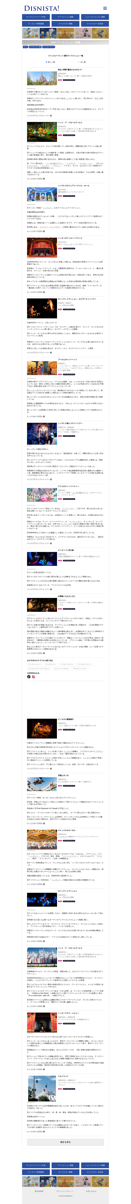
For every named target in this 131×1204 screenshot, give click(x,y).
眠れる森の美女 (52, 1059)
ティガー (32, 390)
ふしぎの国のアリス (54, 163)
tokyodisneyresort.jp (31, 88)
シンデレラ (70, 98)
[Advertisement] (51, 700)
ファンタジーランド (84, 664)
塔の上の (99, 163)
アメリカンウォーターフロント (39, 668)
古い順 (82, 62)
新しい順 (50, 62)
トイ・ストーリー (70, 856)
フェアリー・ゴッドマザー (50, 227)
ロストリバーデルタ (61, 668)
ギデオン (99, 751)
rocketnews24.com (31, 1102)
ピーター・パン (86, 163)
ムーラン (45, 166)
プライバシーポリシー (64, 1191)
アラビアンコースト (80, 668)
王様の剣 (79, 854)
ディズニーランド (35, 664)
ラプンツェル (32, 166)
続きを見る (65, 1142)
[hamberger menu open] (105, 8)
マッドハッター (68, 508)
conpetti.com (29, 1033)
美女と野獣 (65, 92)
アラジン (57, 166)
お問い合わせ (91, 1191)
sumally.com (29, 445)
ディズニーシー (50, 664)
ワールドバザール (67, 664)
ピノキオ (67, 751)
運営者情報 (39, 1191)
